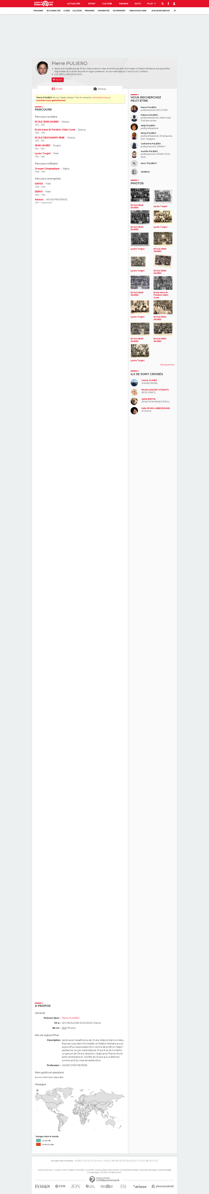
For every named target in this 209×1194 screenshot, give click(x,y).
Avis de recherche (161, 11)
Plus (151, 3)
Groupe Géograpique (47, 168)
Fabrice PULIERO (149, 115)
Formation (80, 1170)
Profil (59, 89)
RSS (64, 1170)
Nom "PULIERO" (149, 163)
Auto (138, 3)
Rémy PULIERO (148, 133)
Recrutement (113, 1170)
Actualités (73, 3)
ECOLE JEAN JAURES (47, 121)
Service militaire (137, 11)
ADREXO (145, 172)
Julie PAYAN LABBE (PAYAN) (156, 408)
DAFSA (39, 183)
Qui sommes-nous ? (45, 1170)
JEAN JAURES (42, 145)
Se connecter (53, 11)
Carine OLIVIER (149, 380)
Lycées (66, 11)
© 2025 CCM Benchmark (111, 1172)
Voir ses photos (167, 364)
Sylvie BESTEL (149, 399)
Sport (91, 3)
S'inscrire (38, 11)
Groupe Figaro (94, 1172)
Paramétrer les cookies (148, 1170)
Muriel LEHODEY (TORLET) (155, 390)
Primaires (89, 11)
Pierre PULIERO (148, 107)
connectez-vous (99, 97)
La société (90, 1170)
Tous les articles (101, 1170)
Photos (102, 89)
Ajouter (58, 79)
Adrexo (39, 199)
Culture (107, 3)
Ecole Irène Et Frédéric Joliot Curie (55, 129)
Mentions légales (164, 1170)
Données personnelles (129, 1170)
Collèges (77, 11)
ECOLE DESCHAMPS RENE (50, 137)
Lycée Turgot (43, 153)
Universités (103, 11)
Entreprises (119, 11)
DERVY (39, 191)
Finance (123, 3)
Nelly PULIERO (148, 125)
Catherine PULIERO (151, 143)
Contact (58, 1170)
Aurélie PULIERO (149, 151)
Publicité (71, 1170)
